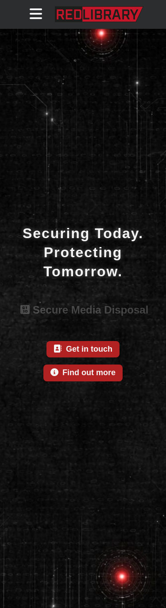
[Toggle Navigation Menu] (36, 13)
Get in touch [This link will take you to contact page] (83, 349)
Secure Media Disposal (83, 310)
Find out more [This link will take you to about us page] (83, 372)
